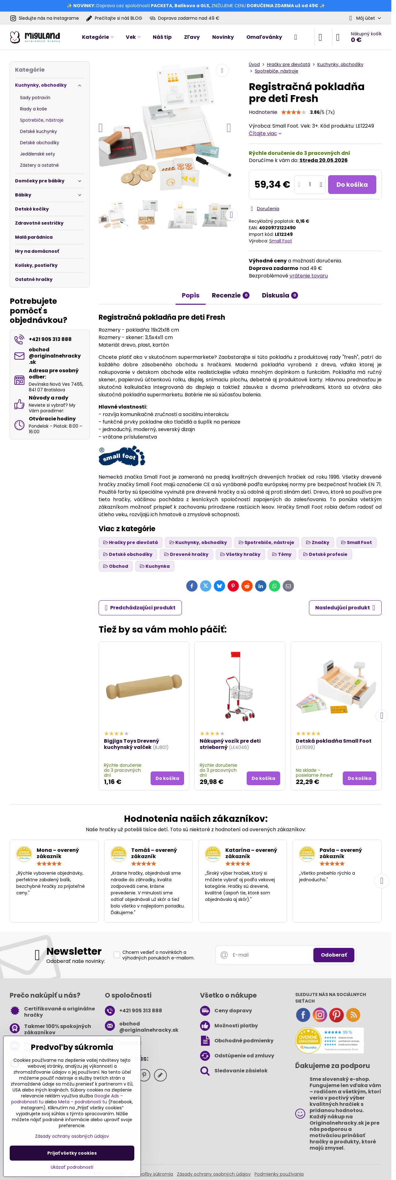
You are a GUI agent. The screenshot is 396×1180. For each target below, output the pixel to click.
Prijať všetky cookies (72, 1153)
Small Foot (280, 241)
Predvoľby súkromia (151, 1174)
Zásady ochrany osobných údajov (214, 1174)
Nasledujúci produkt (345, 608)
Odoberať (334, 955)
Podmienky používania (279, 1174)
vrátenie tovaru (309, 275)
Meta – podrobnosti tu (82, 1102)
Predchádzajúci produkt (140, 608)
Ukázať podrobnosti (72, 1167)
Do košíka (352, 184)
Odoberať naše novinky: (75, 961)
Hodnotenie (263, 112)
